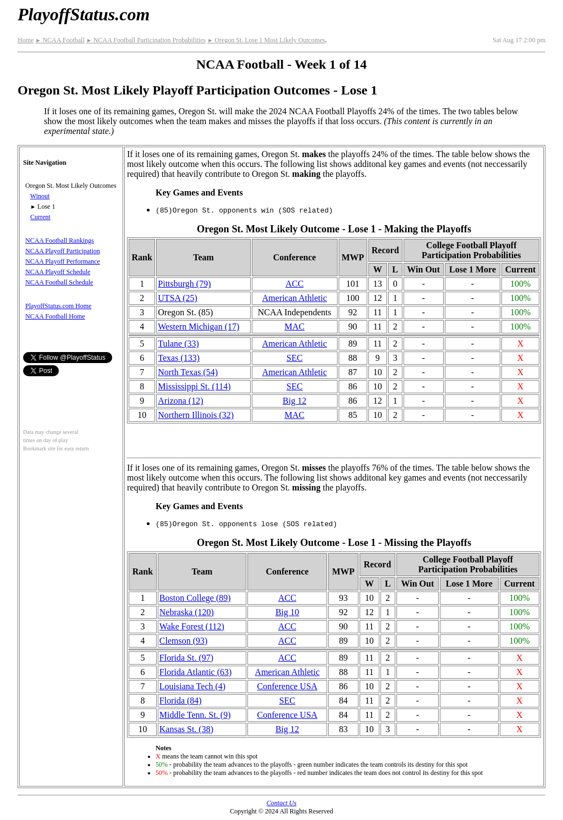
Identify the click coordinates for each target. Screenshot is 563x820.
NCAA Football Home (55, 316)
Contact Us (281, 803)
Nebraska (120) (186, 612)
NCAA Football (59, 40)
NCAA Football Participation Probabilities (146, 40)
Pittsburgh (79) (184, 283)
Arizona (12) (180, 400)
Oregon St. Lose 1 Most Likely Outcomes (266, 40)
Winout (40, 196)
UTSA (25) (177, 298)
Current (40, 217)
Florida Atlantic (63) (195, 672)
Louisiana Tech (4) (192, 686)
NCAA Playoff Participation (62, 251)
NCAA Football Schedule (59, 282)
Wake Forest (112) (191, 626)
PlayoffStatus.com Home (58, 306)
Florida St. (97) (186, 657)
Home (26, 40)
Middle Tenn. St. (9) (195, 714)
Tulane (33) (178, 343)
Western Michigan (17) (198, 326)
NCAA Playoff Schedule (57, 272)
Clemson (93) (183, 640)
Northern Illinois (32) (196, 415)
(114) (194, 386)
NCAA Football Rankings (59, 240)
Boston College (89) (195, 598)
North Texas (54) (188, 372)
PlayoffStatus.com (84, 14)
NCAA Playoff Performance (62, 261)
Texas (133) (179, 357)
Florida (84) (180, 700)
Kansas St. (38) (186, 729)
